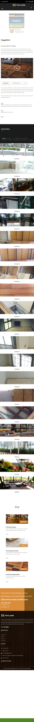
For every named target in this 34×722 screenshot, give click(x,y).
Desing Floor (3, 640)
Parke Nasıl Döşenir (11, 527)
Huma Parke (3, 634)
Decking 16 (17, 246)
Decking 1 (17, 492)
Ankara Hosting (27, 668)
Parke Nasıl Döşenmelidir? (13, 574)
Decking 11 (17, 334)
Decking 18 (17, 211)
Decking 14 (17, 281)
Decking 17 (17, 229)
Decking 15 (17, 264)
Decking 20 (17, 176)
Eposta (5, 606)
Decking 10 (17, 351)
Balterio (2, 636)
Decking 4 (17, 457)
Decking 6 (17, 422)
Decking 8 (17, 386)
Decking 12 (17, 316)
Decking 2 (17, 474)
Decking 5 (17, 439)
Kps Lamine (3, 638)
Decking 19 (17, 194)
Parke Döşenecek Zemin (12, 551)
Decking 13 (17, 299)
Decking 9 (17, 369)
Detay (2, 103)
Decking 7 (17, 404)
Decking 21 (17, 159)
